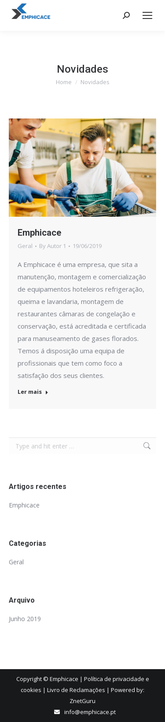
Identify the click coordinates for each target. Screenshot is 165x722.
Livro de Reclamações (76, 690)
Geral (25, 246)
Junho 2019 (25, 619)
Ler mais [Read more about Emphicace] (33, 392)
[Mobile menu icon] (147, 15)
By (52, 246)
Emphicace (39, 232)
